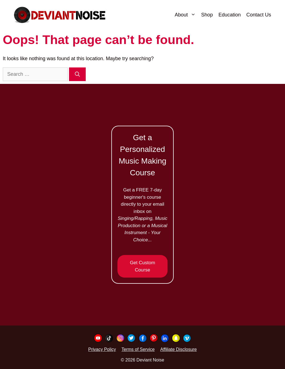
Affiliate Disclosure (178, 349)
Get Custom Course (142, 266)
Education (229, 15)
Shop (207, 15)
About (186, 14)
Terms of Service (138, 349)
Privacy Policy (102, 349)
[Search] (77, 74)
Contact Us (258, 15)
